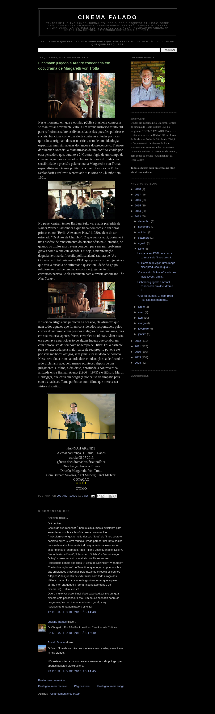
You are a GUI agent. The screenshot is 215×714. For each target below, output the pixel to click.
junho (142, 306)
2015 (138, 205)
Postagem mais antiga (110, 686)
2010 (138, 351)
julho (141, 248)
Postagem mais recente (52, 686)
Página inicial (82, 686)
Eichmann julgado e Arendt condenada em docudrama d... (155, 286)
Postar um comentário (51, 680)
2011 (138, 346)
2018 (138, 189)
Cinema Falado (107, 17)
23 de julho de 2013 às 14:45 (72, 671)
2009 (138, 357)
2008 (138, 362)
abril (141, 317)
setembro (144, 237)
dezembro (144, 221)
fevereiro (143, 328)
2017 (138, 194)
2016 (138, 200)
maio (141, 312)
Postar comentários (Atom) (65, 693)
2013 (138, 216)
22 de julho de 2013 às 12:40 (72, 632)
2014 (138, 211)
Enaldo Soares (57, 642)
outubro (143, 232)
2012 (138, 340)
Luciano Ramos (57, 621)
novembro (144, 226)
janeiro (142, 334)
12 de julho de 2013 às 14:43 (72, 612)
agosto (142, 243)
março (142, 323)
